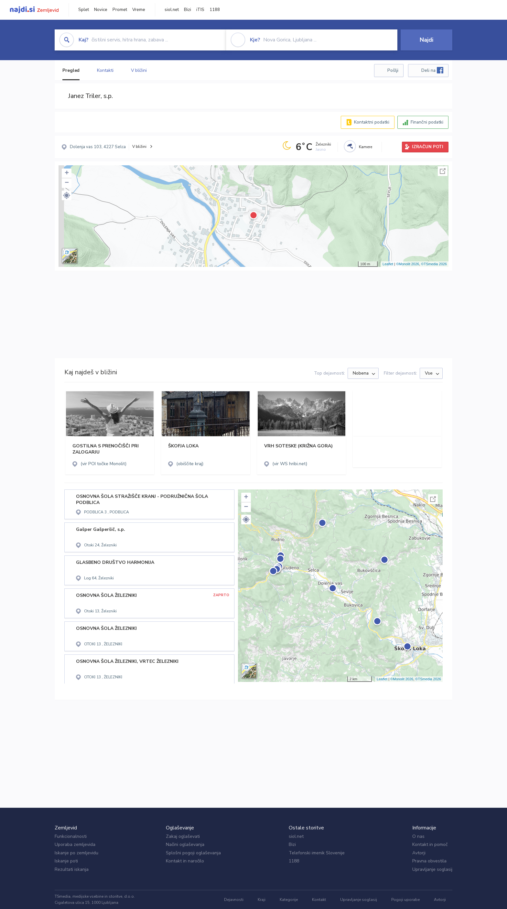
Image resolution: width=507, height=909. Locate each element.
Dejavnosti (233, 899)
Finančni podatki (427, 122)
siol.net (172, 10)
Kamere (365, 146)
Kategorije (289, 899)
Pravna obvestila (429, 861)
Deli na (432, 70)
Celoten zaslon (443, 171)
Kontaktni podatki (371, 122)
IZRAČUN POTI (427, 147)
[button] (66, 195)
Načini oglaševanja (185, 844)
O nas (418, 836)
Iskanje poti (66, 861)
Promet (120, 10)
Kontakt (319, 899)
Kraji (261, 899)
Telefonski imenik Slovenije (317, 853)
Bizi (187, 10)
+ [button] (67, 173)
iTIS (200, 10)
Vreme (138, 10)
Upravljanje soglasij (432, 869)
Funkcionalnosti (71, 836)
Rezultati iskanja (72, 869)
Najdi (426, 40)
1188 (215, 10)
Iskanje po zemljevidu (76, 853)
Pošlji (392, 70)
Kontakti (105, 70)
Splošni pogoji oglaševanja (193, 853)
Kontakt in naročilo (185, 861)
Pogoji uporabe (405, 899)
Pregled (71, 70)
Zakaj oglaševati (183, 836)
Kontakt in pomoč (430, 844)
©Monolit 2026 (407, 264)
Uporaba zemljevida (75, 844)
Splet (83, 10)
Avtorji (419, 853)
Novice (100, 10)
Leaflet (388, 264)
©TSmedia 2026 (434, 264)
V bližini (139, 70)
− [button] (67, 183)
